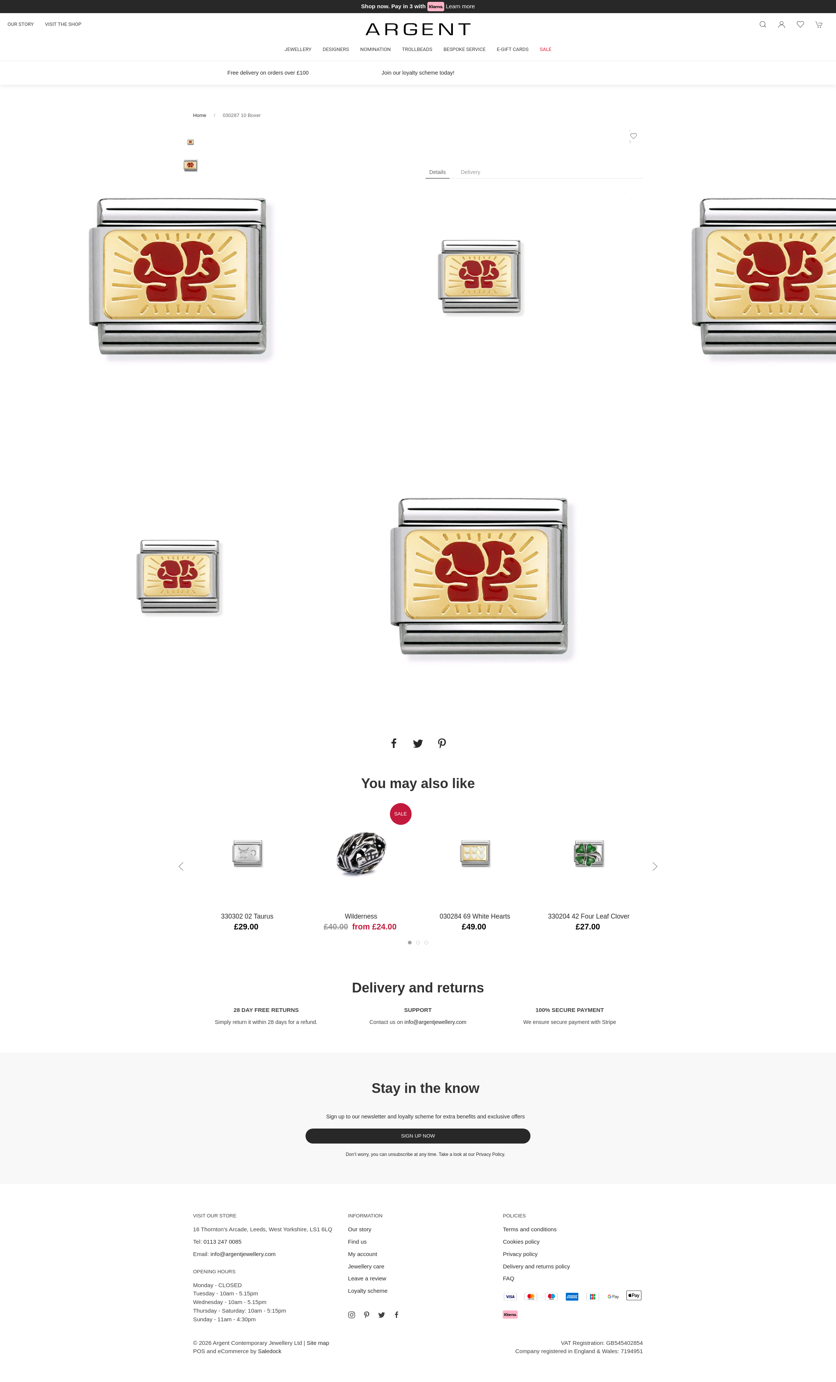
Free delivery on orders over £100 (268, 73)
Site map (318, 1343)
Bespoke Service (464, 49)
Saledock (269, 1351)
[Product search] (763, 24)
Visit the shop (63, 24)
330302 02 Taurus (247, 916)
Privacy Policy (490, 1154)
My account (362, 1254)
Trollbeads (417, 49)
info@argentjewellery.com (435, 1022)
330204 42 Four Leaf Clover (589, 916)
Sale (545, 49)
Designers (336, 49)
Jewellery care (366, 1266)
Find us (357, 1241)
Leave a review (367, 1278)
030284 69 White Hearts (475, 916)
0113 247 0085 (222, 1241)
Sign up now (418, 1136)
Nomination (375, 49)
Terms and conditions (530, 1229)
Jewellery (298, 49)
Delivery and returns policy (536, 1266)
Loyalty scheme (368, 1291)
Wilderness (361, 916)
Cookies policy (521, 1241)
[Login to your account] (781, 24)
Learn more (460, 6)
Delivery (470, 172)
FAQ (508, 1278)
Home (199, 115)
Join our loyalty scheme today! (418, 73)
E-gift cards (513, 49)
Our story (20, 24)
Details (437, 172)
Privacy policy (520, 1254)
